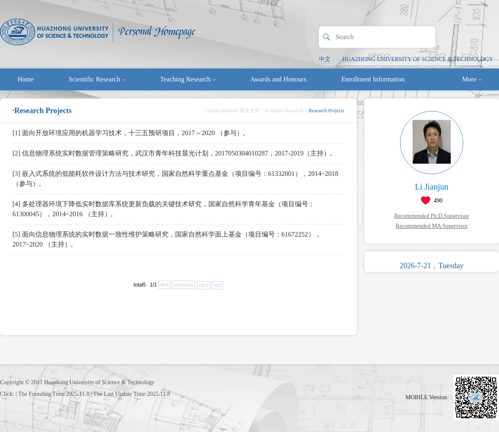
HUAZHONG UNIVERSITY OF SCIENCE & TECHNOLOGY (417, 59)
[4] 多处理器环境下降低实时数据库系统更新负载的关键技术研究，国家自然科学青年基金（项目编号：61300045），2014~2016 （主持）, (163, 208)
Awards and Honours (278, 79)
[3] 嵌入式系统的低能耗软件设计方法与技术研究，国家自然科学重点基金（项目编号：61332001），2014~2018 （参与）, (175, 178)
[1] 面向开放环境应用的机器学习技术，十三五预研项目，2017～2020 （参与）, (128, 132)
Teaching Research (187, 79)
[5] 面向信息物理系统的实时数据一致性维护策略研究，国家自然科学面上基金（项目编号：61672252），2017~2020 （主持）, (166, 239)
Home (25, 79)
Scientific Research (97, 79)
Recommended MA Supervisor (431, 226)
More (472, 79)
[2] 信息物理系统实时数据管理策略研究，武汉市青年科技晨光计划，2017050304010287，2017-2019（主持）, (172, 153)
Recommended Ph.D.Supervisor (431, 216)
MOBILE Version (426, 397)
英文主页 (249, 111)
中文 (325, 59)
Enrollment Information (373, 79)
